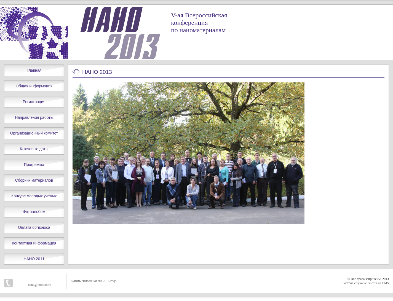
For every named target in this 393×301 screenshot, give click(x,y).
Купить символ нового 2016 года (93, 281)
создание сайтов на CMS (371, 283)
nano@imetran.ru (39, 285)
